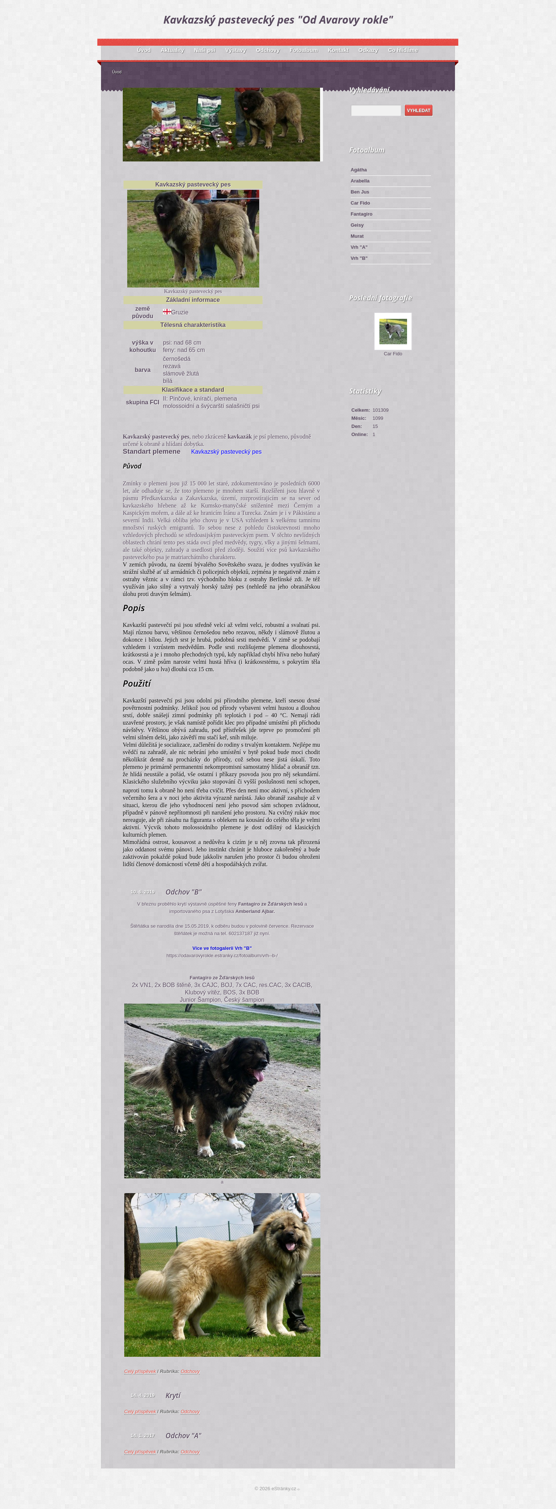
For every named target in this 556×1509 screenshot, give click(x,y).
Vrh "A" (359, 247)
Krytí (173, 1395)
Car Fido (360, 203)
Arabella (360, 181)
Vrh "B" (359, 258)
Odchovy (190, 1371)
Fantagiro (361, 214)
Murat (357, 236)
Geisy (357, 225)
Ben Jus (360, 192)
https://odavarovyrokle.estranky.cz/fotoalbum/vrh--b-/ (222, 955)
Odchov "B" (184, 892)
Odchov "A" (183, 1435)
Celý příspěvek (140, 1371)
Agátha (359, 169)
